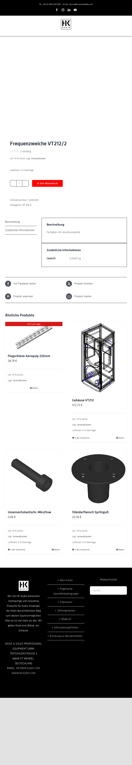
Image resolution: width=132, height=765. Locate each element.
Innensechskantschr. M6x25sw (29, 512)
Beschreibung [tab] (12, 222)
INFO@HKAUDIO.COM (28, 668)
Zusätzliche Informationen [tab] (19, 230)
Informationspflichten (66, 627)
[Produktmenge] (19, 183)
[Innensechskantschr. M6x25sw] (33, 478)
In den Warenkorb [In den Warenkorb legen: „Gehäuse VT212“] (81, 438)
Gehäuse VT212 (83, 400)
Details (35, 388)
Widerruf (66, 619)
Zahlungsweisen (66, 610)
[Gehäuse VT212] (98, 358)
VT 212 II (26, 205)
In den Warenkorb (47, 183)
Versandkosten (38, 158)
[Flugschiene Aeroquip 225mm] (33, 336)
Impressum (66, 602)
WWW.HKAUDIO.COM (23, 673)
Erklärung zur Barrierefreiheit (66, 636)
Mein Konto (66, 580)
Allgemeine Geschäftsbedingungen (66, 591)
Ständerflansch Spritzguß (90, 512)
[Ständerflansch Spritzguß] (98, 478)
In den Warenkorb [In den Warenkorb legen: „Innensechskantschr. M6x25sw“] (17, 549)
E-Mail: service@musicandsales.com (78, 4)
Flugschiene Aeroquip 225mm (29, 356)
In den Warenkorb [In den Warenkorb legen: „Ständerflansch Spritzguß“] (81, 549)
